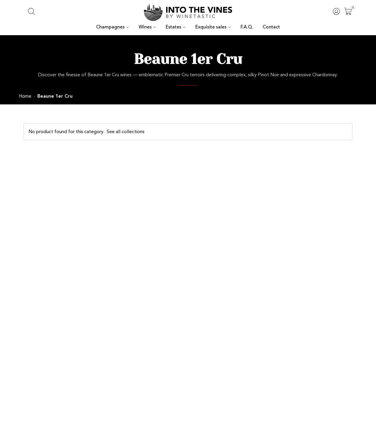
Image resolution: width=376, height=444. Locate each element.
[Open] (348, 11)
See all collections (114, 131)
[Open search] (31, 11)
